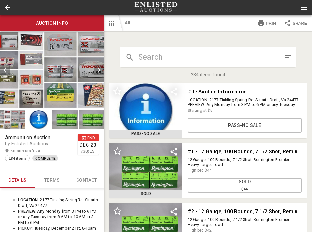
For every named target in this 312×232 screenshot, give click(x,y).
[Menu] (304, 7)
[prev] (5, 70)
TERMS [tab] (52, 180)
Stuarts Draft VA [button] (32, 151)
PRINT (267, 23)
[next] (99, 70)
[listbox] (52, 70)
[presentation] (156, 8)
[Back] (8, 7)
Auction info (52, 23)
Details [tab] (17, 180)
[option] (52, 70)
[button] (8, 7)
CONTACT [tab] (86, 180)
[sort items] (288, 57)
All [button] (127, 22)
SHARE (295, 23)
